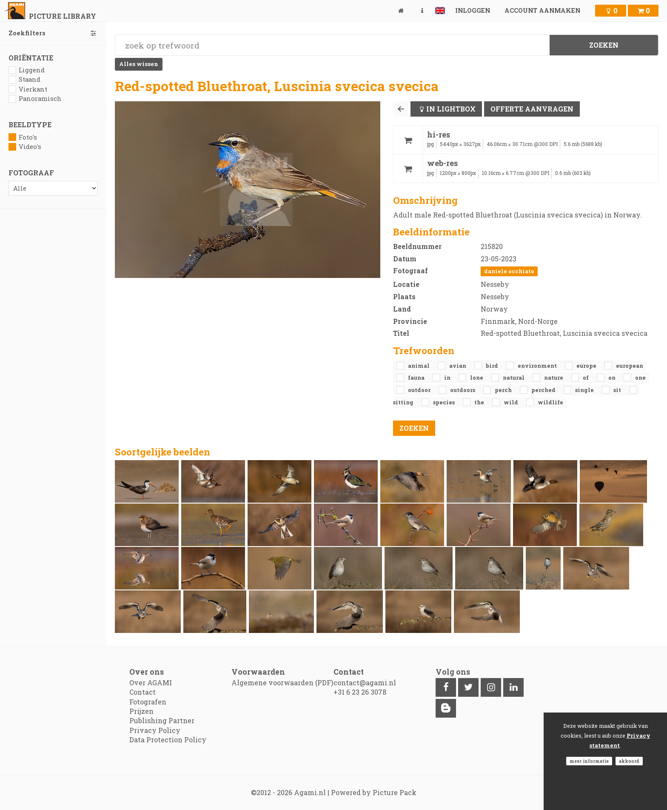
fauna (417, 377)
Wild (511, 402)
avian (458, 365)
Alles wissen (138, 64)
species (444, 402)
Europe (587, 365)
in (448, 377)
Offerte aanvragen (531, 108)
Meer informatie (589, 761)
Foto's (23, 137)
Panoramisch (35, 98)
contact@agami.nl (365, 682)
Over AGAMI (150, 682)
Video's (25, 147)
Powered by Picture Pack (373, 792)
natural (514, 377)
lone (477, 377)
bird (492, 365)
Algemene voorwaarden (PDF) (282, 682)
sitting (404, 402)
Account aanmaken (542, 10)
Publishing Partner (161, 720)
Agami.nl (310, 792)
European (629, 365)
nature (554, 377)
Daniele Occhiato (509, 271)
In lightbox (451, 108)
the (479, 402)
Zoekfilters (53, 33)
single (585, 389)
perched (544, 389)
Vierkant (28, 89)
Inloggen (472, 10)
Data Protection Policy (167, 739)
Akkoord (629, 761)
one (640, 377)
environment (538, 365)
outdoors (463, 389)
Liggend (27, 70)
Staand (24, 79)
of (586, 377)
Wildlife (550, 402)
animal (419, 365)
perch (504, 389)
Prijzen (141, 711)
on (612, 377)
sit (617, 389)
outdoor (420, 389)
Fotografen (147, 701)
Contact (142, 691)
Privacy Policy (154, 730)
